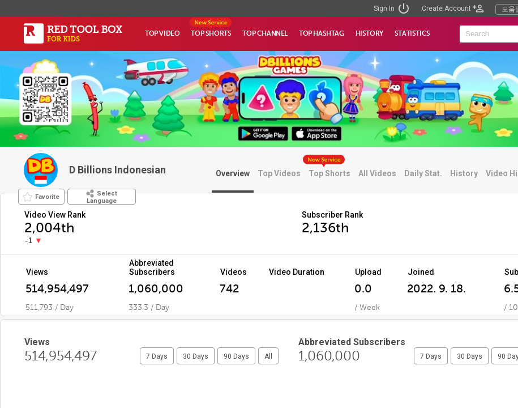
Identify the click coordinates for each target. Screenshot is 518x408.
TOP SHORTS (211, 33)
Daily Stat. (423, 173)
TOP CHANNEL (265, 33)
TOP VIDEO (162, 33)
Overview (233, 173)
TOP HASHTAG (321, 33)
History (464, 173)
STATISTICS (412, 33)
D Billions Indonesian (117, 170)
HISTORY (369, 33)
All (268, 356)
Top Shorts (329, 173)
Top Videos (279, 173)
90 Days (236, 356)
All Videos (377, 173)
